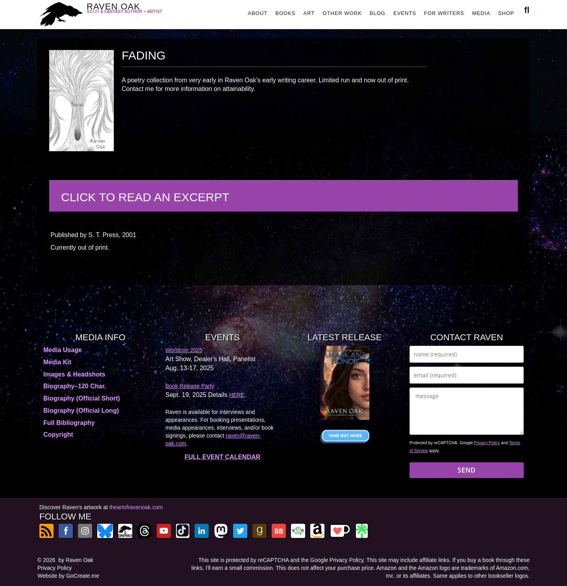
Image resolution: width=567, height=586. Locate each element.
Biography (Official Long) (81, 410)
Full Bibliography (69, 422)
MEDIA (481, 13)
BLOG (377, 13)
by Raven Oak (75, 560)
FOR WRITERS (444, 13)
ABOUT (257, 13)
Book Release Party (189, 386)
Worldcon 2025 (183, 350)
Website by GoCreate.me (68, 576)
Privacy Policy (487, 442)
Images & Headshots (74, 374)
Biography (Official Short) (81, 398)
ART (309, 13)
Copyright (58, 434)
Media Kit (57, 362)
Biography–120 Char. (74, 386)
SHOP (506, 13)
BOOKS (285, 13)
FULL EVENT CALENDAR (223, 457)
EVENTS (404, 13)
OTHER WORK (342, 13)
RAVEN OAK (136, 12)
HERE (237, 395)
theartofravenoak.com (136, 507)
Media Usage (62, 350)
